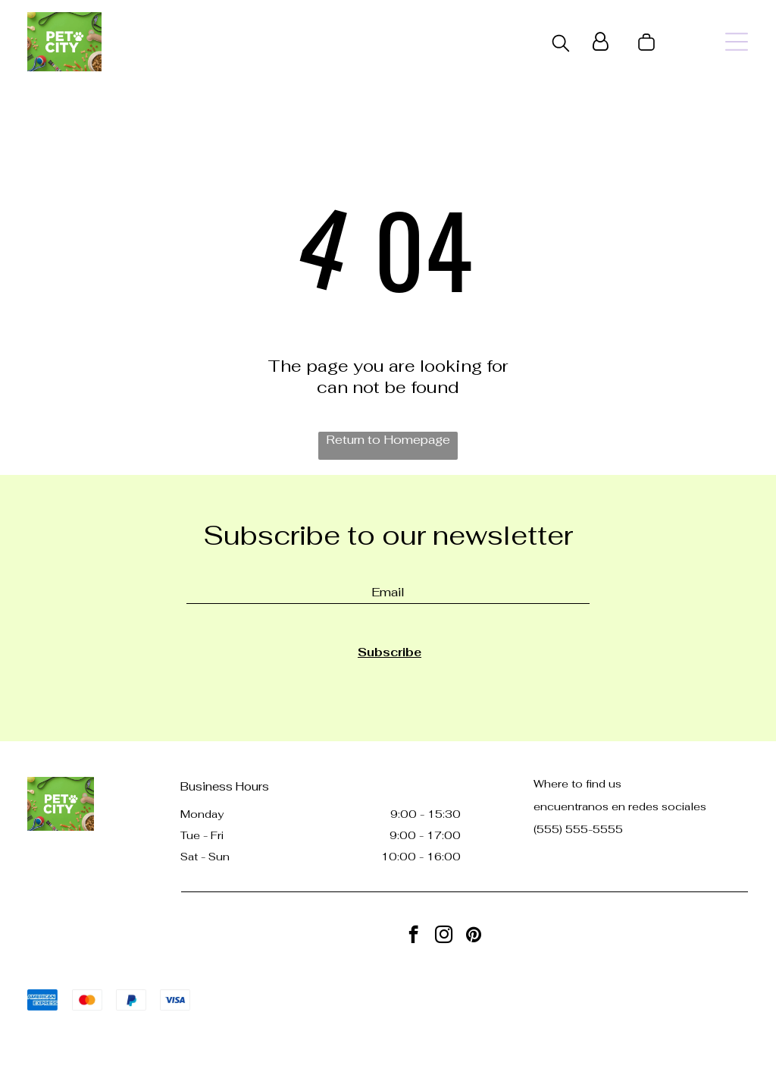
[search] (561, 44)
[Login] (601, 42)
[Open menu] (736, 41)
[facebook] (413, 936)
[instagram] (443, 936)
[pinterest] (474, 936)
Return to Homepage (388, 440)
